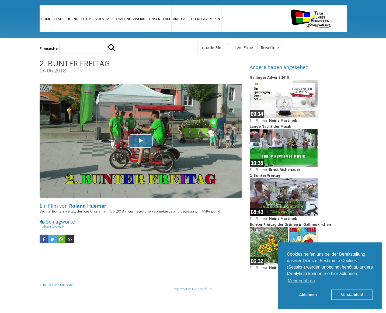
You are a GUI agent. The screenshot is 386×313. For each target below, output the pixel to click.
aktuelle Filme (213, 47)
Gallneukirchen (52, 226)
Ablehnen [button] (308, 295)
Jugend (72, 18)
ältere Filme (242, 47)
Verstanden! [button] (352, 295)
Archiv (179, 18)
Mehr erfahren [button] (301, 281)
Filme (58, 18)
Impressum (182, 288)
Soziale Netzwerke (129, 18)
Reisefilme (270, 47)
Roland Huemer (87, 206)
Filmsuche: (49, 48)
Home (46, 18)
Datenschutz (202, 288)
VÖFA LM (102, 18)
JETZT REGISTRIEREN (204, 18)
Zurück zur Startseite (56, 284)
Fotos (86, 18)
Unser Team (159, 18)
